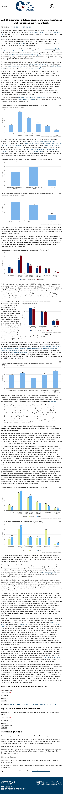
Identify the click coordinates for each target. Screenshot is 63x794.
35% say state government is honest (45, 141)
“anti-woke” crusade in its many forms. (32, 68)
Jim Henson (17, 27)
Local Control (26, 704)
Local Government (38, 704)
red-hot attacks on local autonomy (39, 64)
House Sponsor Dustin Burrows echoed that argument (25, 55)
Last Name (4, 698)
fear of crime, (20, 66)
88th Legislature (15, 704)
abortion (47, 657)
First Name (4, 695)
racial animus (12, 66)
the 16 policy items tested (19, 352)
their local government (32, 143)
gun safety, (56, 657)
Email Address (6, 693)
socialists (4, 624)
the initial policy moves (49, 573)
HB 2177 (21, 43)
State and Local (51, 704)
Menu (4, 6)
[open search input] (52, 6)
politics (3, 626)
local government (37, 151)
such (59, 624)
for (57, 624)
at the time (52, 402)
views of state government (27, 100)
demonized (23, 624)
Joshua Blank (26, 27)
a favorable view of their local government (31, 98)
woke (52, 622)
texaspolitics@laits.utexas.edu (41, 771)
